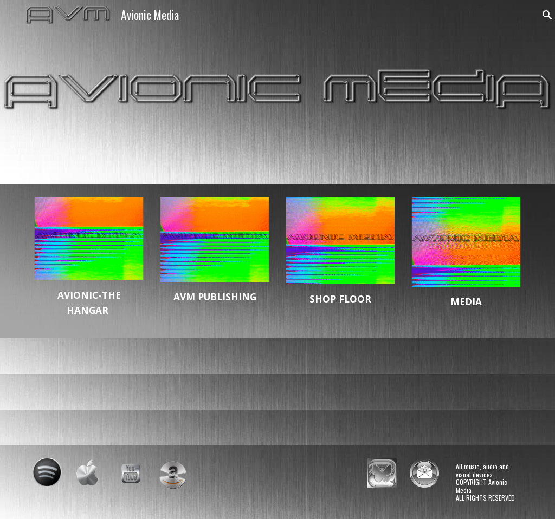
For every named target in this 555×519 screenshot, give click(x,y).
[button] (542, 15)
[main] (89, 302)
